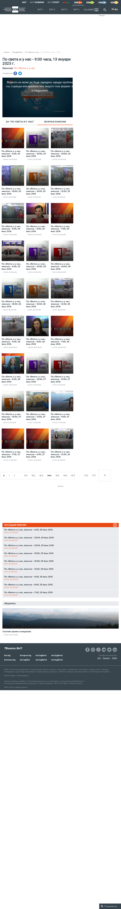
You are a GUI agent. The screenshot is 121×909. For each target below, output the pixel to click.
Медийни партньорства (77, 672)
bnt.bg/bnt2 (41, 660)
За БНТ (6, 669)
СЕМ (56, 683)
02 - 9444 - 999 (107, 658)
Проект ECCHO (75, 683)
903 (41, 475)
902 (33, 475)
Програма (62, 669)
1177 (94, 475)
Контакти (83, 669)
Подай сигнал (95, 669)
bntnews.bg (9, 660)
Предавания (17, 52)
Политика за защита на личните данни (43, 681)
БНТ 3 (64, 9)
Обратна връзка (46, 683)
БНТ (24, 2)
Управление (72, 669)
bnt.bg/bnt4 (57, 660)
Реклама (102, 15)
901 (25, 475)
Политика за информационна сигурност (20, 683)
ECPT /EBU (63, 683)
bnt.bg (7, 655)
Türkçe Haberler (22, 675)
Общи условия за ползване (15, 681)
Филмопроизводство (20, 669)
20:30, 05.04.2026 (11, 635)
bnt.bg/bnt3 (57, 655)
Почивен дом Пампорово (99, 672)
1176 (86, 475)
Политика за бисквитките (72, 681)
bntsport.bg (25, 655)
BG (116, 9)
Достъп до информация (25, 672)
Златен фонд (35, 669)
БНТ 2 (52, 9)
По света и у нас (32, 52)
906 (65, 475)
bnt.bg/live (25, 660)
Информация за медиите (47, 672)
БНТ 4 (76, 9)
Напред (105, 669)
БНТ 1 (40, 9)
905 (57, 475)
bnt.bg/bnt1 (41, 655)
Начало (7, 52)
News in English (9, 675)
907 (73, 475)
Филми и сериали (49, 669)
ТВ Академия (9, 672)
